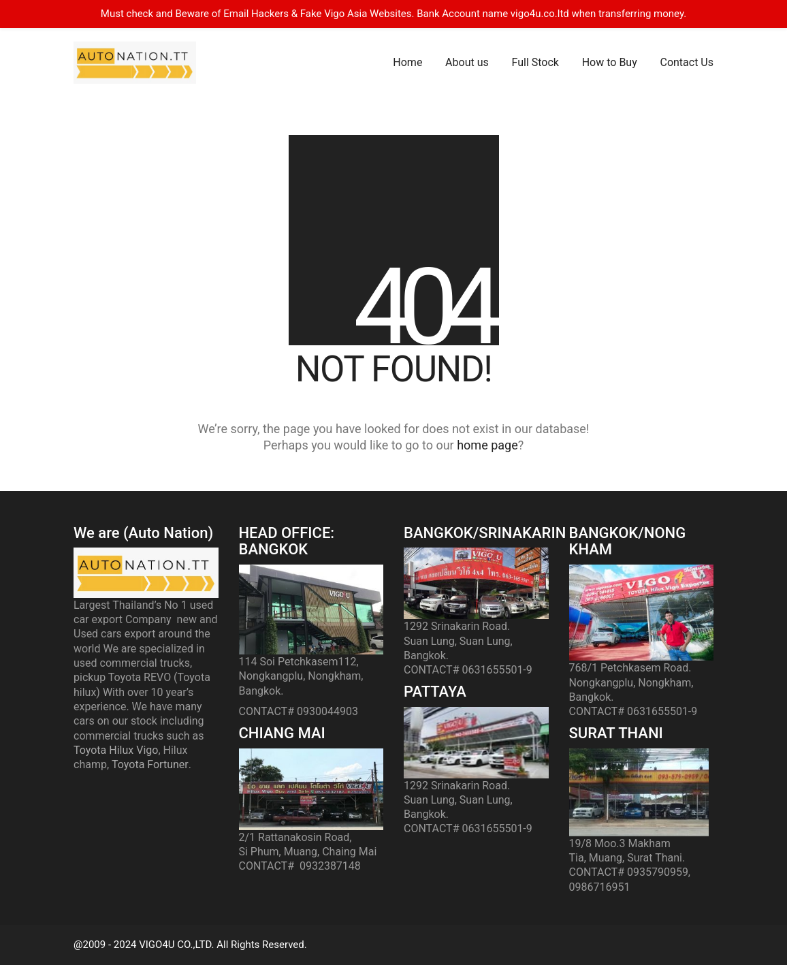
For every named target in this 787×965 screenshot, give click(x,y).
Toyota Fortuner (150, 764)
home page (487, 445)
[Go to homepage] (135, 63)
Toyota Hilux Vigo (116, 750)
